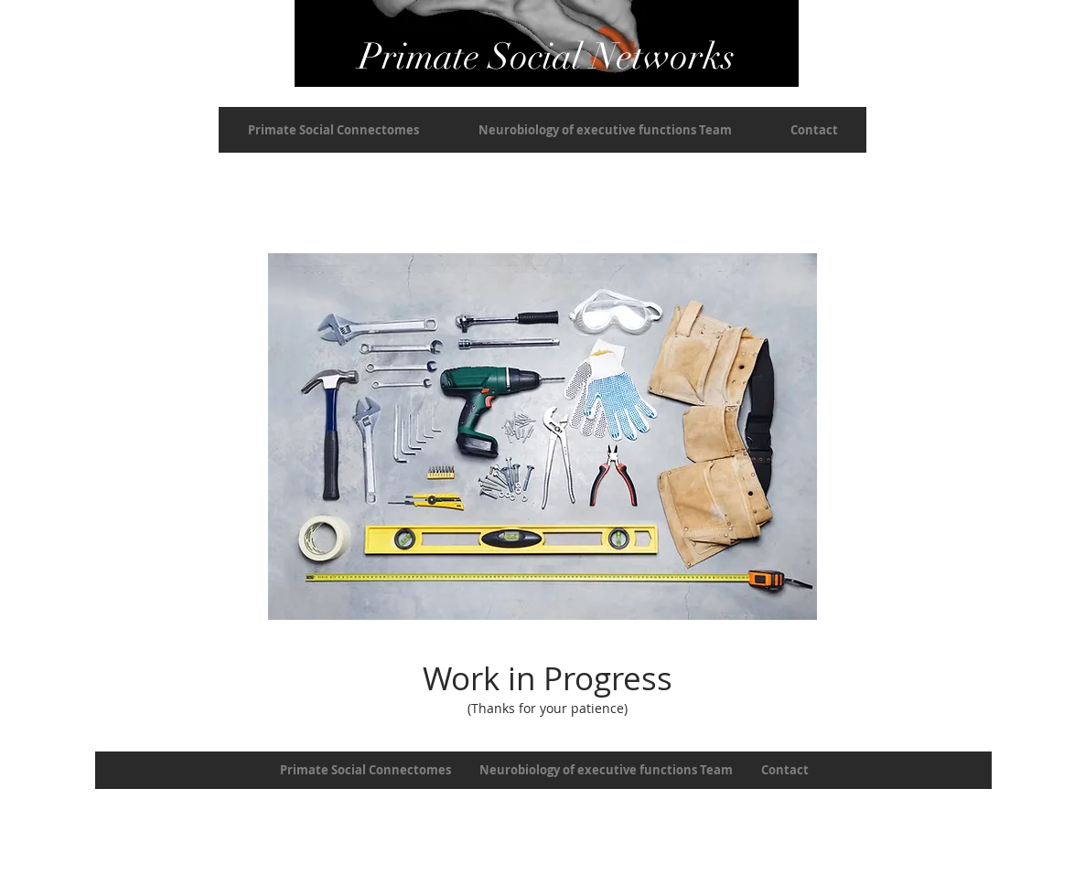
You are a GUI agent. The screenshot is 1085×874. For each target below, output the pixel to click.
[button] (333, 130)
